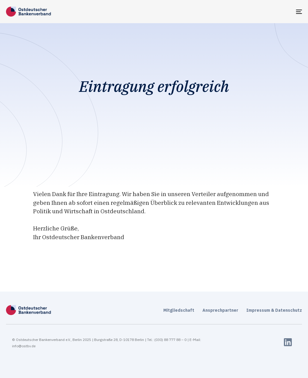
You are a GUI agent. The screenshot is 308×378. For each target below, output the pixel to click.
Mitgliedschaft (178, 310)
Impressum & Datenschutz (274, 310)
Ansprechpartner (220, 310)
